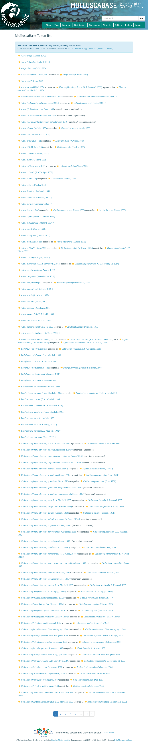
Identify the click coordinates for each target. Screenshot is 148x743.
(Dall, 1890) (32, 68)
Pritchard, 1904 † (36, 223)
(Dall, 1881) (87, 680)
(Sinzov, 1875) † (94, 604)
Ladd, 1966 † (38, 103)
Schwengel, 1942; (90, 623)
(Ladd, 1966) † (88, 103)
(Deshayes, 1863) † (34, 257)
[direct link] (91, 48)
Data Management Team (123, 740)
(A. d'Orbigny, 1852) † (36, 172)
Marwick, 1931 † (33, 153)
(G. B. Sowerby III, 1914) (39, 264)
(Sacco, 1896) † (96, 469)
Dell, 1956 (31, 87)
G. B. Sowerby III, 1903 (43, 661)
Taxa (57, 25)
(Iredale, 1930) (32, 128)
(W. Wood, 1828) (34, 134)
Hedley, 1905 (30, 147)
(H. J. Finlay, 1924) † (37, 424)
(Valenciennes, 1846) (36, 276)
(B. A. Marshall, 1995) (78, 87)
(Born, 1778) (43, 475)
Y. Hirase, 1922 (32, 248)
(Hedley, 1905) (69, 147)
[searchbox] (120, 18)
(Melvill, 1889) (34, 62)
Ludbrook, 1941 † (34, 191)
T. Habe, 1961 (33, 75)
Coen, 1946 (36, 109)
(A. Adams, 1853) (36, 270)
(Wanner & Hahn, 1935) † (39, 333)
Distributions (80, 25)
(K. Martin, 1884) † (37, 216)
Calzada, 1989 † (35, 289)
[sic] (29, 141)
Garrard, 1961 (32, 160)
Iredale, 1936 (36, 418)
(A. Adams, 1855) (33, 295)
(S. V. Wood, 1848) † (48, 554)
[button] (19, 56)
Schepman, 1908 (42, 642)
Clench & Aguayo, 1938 (43, 636)
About (48, 25)
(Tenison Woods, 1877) (36, 339)
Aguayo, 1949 (38, 680)
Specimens (94, 25)
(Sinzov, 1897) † (43, 617)
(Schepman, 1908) (81, 368)
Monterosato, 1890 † (40, 97)
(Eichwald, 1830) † (42, 610)
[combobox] (120, 18)
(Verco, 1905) (72, 166)
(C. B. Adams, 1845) (84, 342)
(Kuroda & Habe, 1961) (45, 506)
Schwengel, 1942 (39, 623)
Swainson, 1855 (34, 320)
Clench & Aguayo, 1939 (42, 654)
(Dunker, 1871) (34, 235)
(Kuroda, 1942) (32, 56)
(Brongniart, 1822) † (35, 204)
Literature (66, 25)
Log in (138, 25)
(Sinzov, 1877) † (41, 598)
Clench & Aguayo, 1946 (43, 629)
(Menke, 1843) (62, 179)
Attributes (107, 25)
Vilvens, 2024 (30, 81)
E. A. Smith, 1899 (36, 314)
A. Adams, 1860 (89, 648)
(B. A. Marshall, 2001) (95, 393)
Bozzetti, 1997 (44, 572)
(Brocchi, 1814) (43, 513)
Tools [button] (128, 25)
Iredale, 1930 (74, 128)
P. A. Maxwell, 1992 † (39, 431)
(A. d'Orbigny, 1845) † (42, 591)
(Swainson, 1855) (41, 673)
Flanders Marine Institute (60, 740)
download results (105, 48)
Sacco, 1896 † (50, 456)
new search (80, 48)
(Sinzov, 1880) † (41, 604)
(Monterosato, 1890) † (95, 97)
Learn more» (109, 732)
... (81, 714)
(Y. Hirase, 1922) (75, 248)
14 (86, 714)
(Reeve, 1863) (67, 210)
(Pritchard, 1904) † (35, 197)
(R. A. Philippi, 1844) (87, 339)
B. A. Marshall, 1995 (79, 349)
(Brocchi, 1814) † (45, 450)
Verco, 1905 (31, 166)
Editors (118, 25)
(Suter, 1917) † (37, 437)
